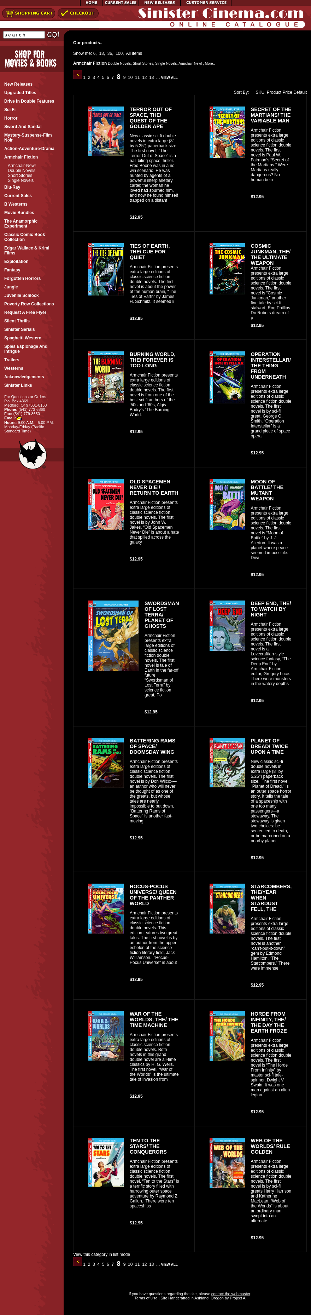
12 (144, 77)
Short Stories (20, 175)
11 (137, 77)
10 (130, 77)
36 (109, 53)
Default (300, 92)
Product (274, 92)
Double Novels (21, 170)
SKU (258, 92)
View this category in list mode (101, 1254)
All (128, 53)
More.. (210, 63)
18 (101, 53)
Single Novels (21, 180)
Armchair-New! (22, 165)
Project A (237, 1298)
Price (287, 92)
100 (119, 53)
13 (151, 77)
